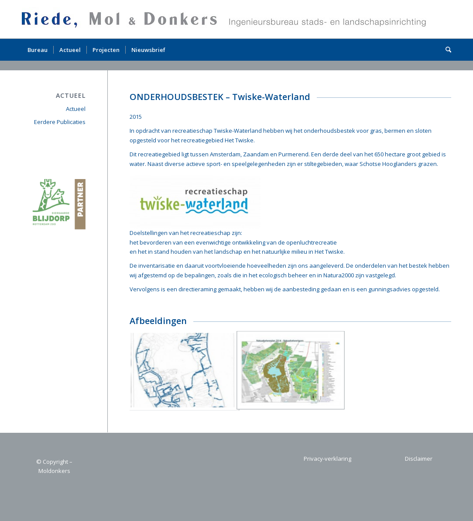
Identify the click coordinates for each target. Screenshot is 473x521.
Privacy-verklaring (327, 458)
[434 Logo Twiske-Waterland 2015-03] (195, 202)
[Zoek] (445, 50)
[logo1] (227, 19)
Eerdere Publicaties (60, 122)
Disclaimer (418, 458)
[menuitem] (37, 50)
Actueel (76, 109)
